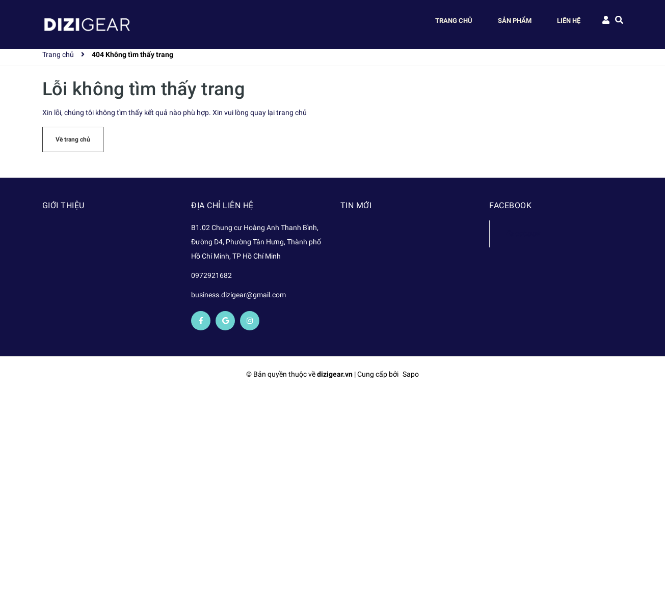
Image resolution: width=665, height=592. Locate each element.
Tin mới (356, 205)
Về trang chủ (73, 139)
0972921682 (211, 275)
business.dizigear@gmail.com (238, 295)
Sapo (411, 374)
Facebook (522, 233)
